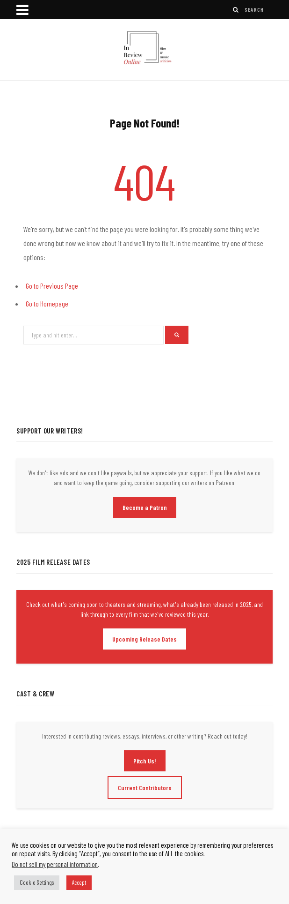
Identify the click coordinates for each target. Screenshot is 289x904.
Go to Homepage (47, 303)
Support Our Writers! (49, 430)
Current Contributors (145, 788)
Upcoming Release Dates (144, 639)
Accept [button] (79, 882)
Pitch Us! (144, 761)
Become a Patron (145, 507)
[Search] (236, 10)
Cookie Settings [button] (37, 882)
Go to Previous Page (52, 285)
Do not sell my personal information (55, 864)
